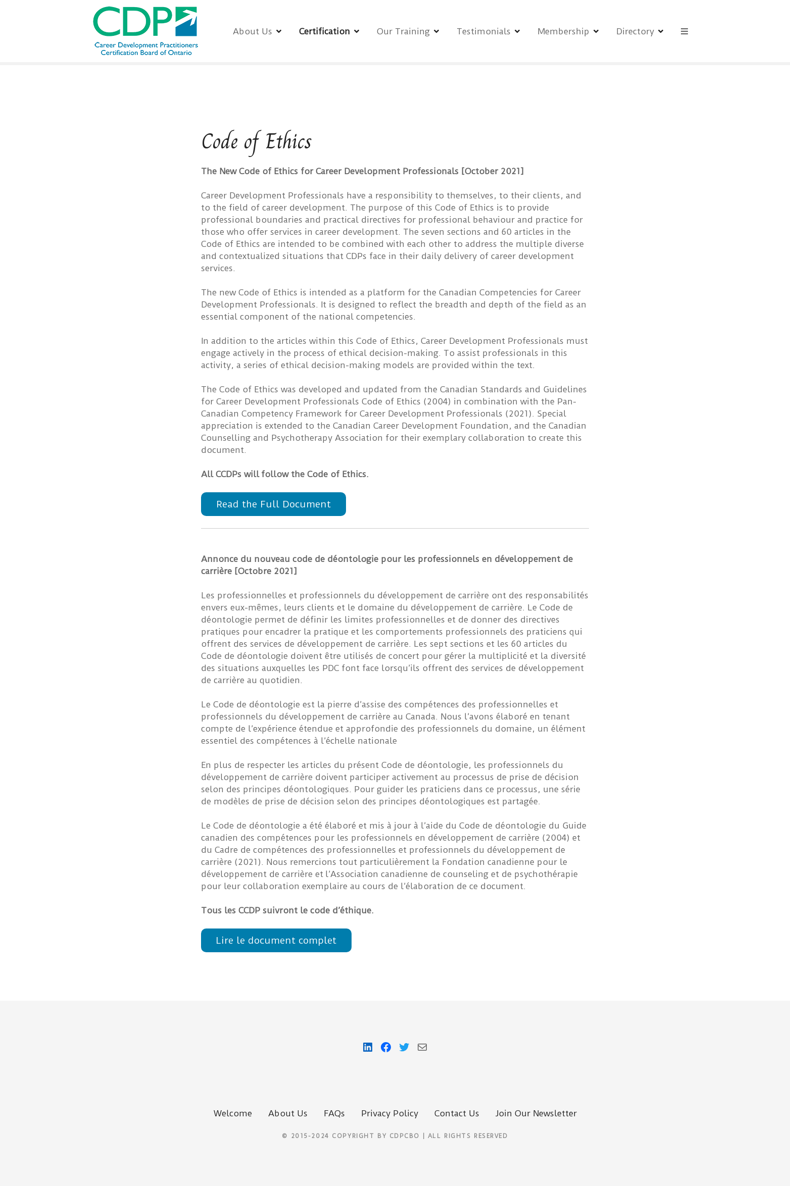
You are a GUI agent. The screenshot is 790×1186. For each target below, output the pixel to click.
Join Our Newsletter (536, 1113)
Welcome (233, 1113)
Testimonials (484, 31)
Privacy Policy (389, 1113)
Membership (563, 31)
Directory (635, 31)
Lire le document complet (276, 940)
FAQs (334, 1113)
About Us (252, 31)
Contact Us (456, 1113)
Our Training (403, 31)
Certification (324, 31)
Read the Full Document (273, 504)
